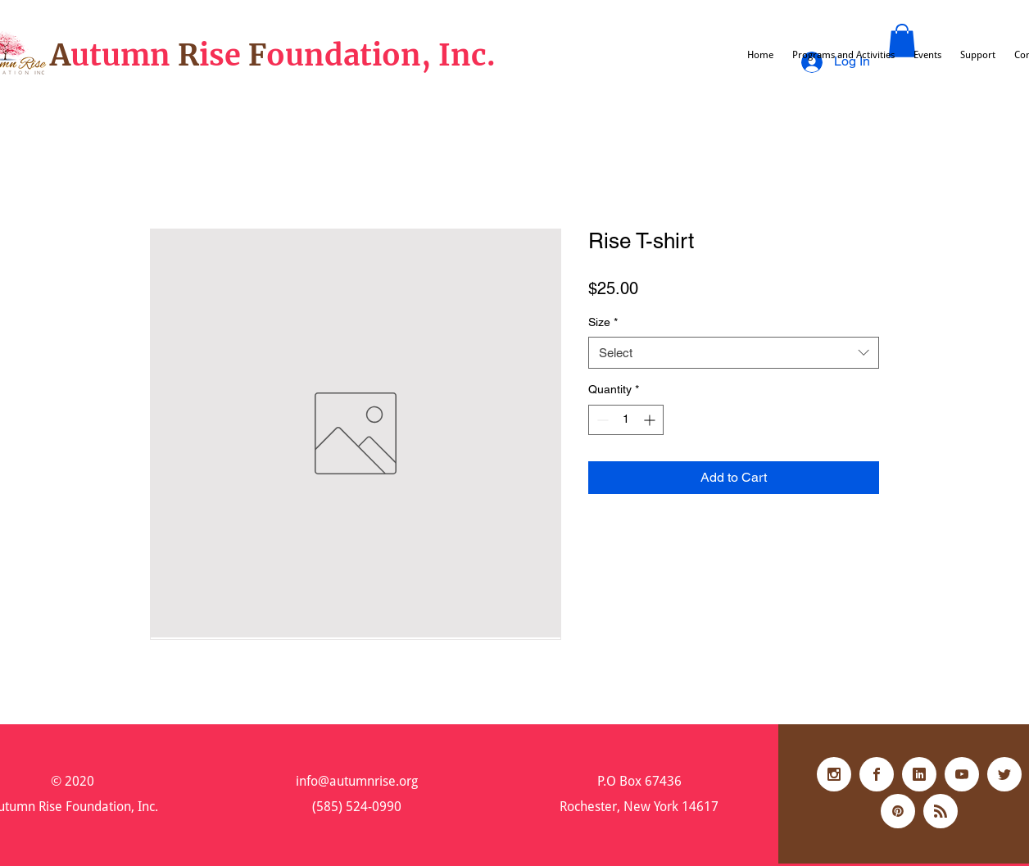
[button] (902, 40)
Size (603, 322)
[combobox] (733, 353)
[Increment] (651, 420)
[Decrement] (601, 420)
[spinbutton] (626, 420)
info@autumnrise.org (357, 781)
